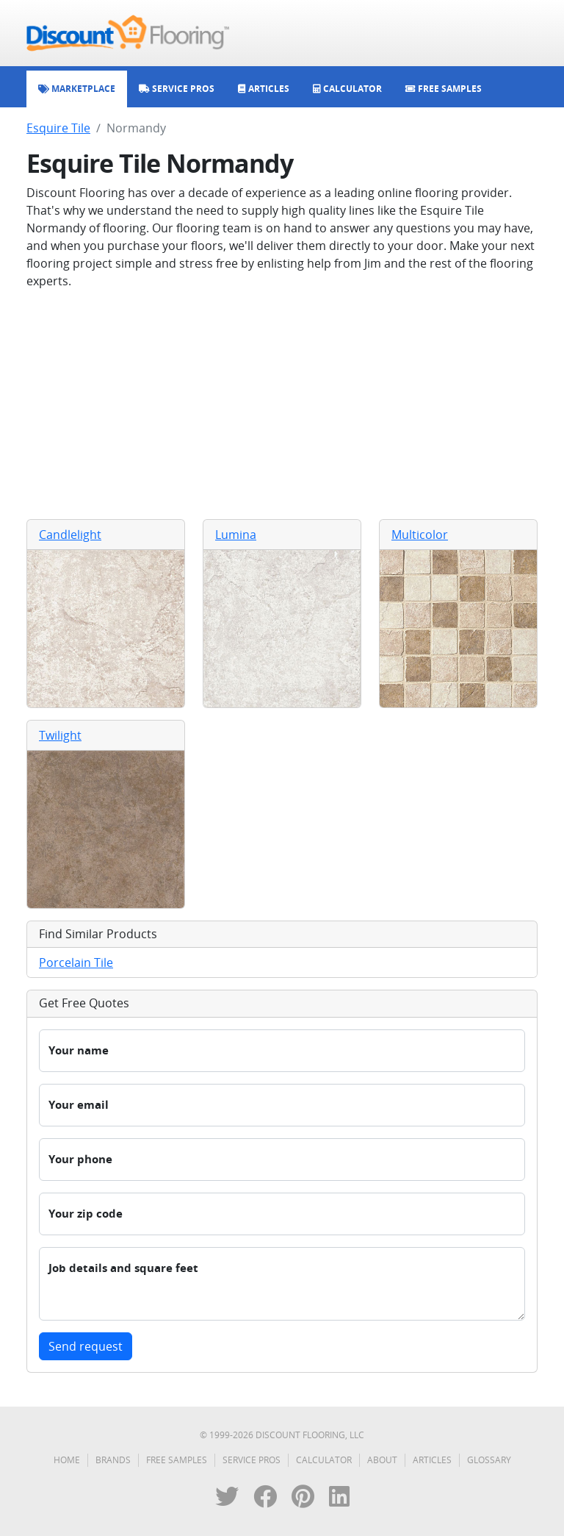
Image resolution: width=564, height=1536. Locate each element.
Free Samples (176, 1460)
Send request (85, 1346)
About (382, 1460)
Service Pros (252, 1460)
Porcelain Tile (76, 962)
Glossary (489, 1460)
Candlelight (70, 534)
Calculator (324, 1460)
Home (67, 1460)
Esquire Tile (58, 128)
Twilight (60, 735)
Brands (113, 1460)
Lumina (235, 534)
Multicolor (419, 534)
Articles (432, 1460)
